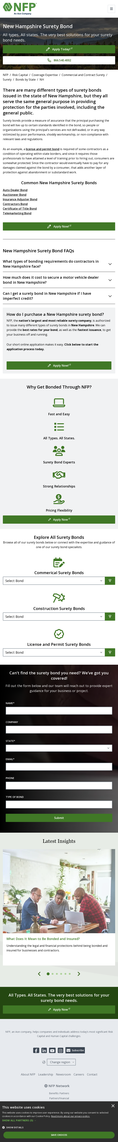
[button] (59, 1120)
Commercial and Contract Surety (83, 75)
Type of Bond (15, 797)
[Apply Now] (59, 519)
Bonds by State (26, 79)
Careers (79, 1074)
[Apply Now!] (59, 226)
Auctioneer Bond (14, 195)
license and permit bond (42, 149)
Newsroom (63, 1074)
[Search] (110, 581)
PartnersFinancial (59, 1098)
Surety (7, 79)
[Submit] (59, 818)
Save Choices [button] (59, 1134)
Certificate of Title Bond (20, 209)
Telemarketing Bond (17, 213)
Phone (10, 778)
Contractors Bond (15, 204)
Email (10, 759)
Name (10, 703)
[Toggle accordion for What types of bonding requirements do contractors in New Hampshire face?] (59, 264)
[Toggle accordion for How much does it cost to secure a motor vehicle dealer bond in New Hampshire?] (59, 280)
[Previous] (39, 974)
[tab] (48, 974)
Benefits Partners (59, 1093)
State (10, 741)
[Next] (78, 974)
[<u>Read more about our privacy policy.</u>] (70, 1116)
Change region (60, 1062)
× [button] (113, 1106)
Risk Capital (20, 75)
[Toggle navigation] (111, 9)
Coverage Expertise (45, 75)
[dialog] (59, 1121)
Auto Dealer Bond (15, 190)
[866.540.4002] (59, 60)
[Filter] (54, 581)
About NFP (28, 1074)
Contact (92, 1074)
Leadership (45, 1074)
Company (12, 722)
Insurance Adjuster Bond (20, 199)
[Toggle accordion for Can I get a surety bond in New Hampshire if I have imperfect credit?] (59, 296)
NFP (5, 75)
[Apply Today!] (59, 49)
